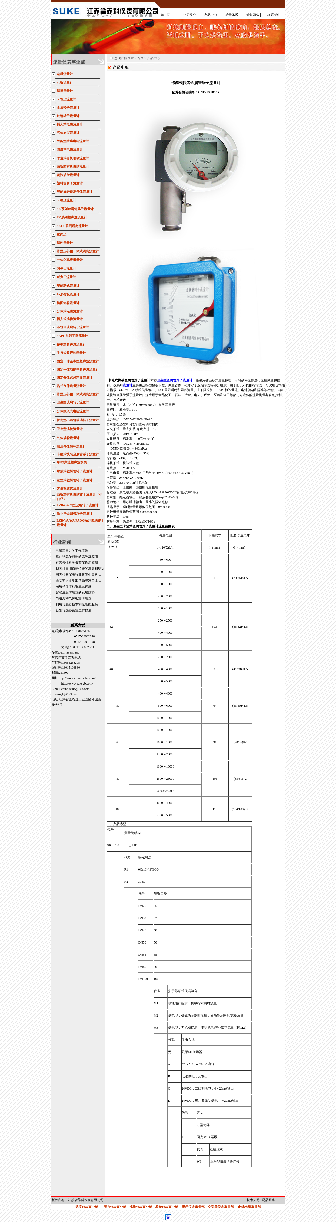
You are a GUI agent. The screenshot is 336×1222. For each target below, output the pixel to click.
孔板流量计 (65, 82)
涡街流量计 (65, 91)
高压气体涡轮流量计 (71, 447)
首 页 (165, 15)
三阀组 (61, 235)
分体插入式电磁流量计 (73, 411)
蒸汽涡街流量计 (68, 175)
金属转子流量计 (68, 107)
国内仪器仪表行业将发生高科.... (78, 574)
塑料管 (61, 183)
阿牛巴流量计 (66, 268)
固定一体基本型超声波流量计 (78, 361)
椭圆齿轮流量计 (68, 303)
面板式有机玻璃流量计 (73, 166)
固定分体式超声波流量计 (75, 378)
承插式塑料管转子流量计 (74, 471)
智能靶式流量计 (68, 286)
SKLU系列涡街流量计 (72, 226)
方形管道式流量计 (70, 488)
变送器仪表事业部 (221, 1207)
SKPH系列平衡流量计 (72, 336)
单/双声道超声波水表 (72, 462)
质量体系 (231, 15)
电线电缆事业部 (249, 1207)
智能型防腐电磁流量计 (73, 141)
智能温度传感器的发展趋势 (75, 592)
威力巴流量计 (66, 277)
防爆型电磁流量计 (70, 149)
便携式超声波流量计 (71, 344)
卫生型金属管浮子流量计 (174, 380)
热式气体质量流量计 (71, 386)
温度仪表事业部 (86, 1207)
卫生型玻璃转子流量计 (73, 402)
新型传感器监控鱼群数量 (73, 610)
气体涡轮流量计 (68, 438)
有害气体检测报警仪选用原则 (77, 562)
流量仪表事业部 (140, 1207)
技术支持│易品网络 (261, 1200)
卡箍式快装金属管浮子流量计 (78, 454)
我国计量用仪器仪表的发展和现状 (80, 568)
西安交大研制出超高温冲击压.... (78, 580)
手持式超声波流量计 (71, 353)
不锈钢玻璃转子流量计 (73, 327)
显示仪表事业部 (193, 1207)
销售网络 (252, 15)
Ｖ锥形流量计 (66, 99)
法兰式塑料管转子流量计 (74, 480)
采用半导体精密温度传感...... (76, 586)
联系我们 (273, 15)
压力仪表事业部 (115, 1207)
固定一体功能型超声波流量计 (78, 369)
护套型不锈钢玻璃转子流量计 (78, 420)
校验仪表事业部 (166, 1207)
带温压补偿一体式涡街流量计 (78, 251)
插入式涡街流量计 (70, 319)
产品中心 (210, 15)
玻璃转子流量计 (68, 116)
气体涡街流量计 (68, 133)
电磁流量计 (65, 74)
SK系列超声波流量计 (72, 217)
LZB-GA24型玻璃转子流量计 (77, 505)
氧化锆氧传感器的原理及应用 (77, 557)
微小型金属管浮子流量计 (74, 514)
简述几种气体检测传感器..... (75, 598)
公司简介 (189, 15)
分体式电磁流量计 (70, 311)
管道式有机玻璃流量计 (73, 158)
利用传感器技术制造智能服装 (77, 604)
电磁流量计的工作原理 (72, 551)
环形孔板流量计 (68, 294)
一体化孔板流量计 (70, 260)
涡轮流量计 (65, 243)
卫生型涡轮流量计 (70, 429)
